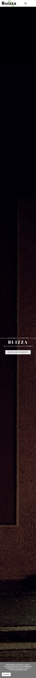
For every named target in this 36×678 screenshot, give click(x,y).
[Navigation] (25, 3)
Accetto (6, 674)
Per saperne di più (21, 669)
